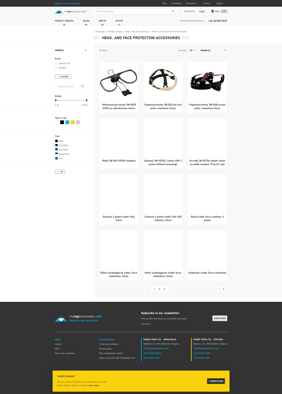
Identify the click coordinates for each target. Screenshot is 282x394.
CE (62, 171)
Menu (58, 339)
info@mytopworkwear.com (192, 20)
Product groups (64, 20)
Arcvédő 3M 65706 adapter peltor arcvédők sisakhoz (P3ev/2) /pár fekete (207, 164)
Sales (86, 20)
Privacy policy (105, 348)
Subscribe (220, 318)
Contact (206, 3)
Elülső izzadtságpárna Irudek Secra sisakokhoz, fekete (118, 274)
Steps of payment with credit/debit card (117, 357)
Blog (165, 3)
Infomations (191, 3)
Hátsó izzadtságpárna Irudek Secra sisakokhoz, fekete (163, 274)
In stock (65, 76)
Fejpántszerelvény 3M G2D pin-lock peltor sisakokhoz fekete (163, 106)
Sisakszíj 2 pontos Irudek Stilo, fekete (119, 218)
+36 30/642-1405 (201, 353)
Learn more (94, 385)
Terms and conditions (108, 344)
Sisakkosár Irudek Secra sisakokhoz (207, 272)
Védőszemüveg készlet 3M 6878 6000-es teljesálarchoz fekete (119, 106)
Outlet (119, 20)
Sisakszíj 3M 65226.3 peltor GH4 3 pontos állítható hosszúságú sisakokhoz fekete (163, 164)
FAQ (57, 348)
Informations (106, 339)
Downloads (176, 3)
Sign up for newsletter (65, 353)
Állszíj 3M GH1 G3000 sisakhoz (119, 160)
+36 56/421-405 (201, 357)
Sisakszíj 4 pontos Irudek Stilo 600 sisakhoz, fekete (163, 218)
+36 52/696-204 (151, 357)
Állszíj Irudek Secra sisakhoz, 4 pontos (207, 218)
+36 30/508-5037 (152, 353)
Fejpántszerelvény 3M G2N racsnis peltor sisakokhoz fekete (207, 106)
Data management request (111, 353)
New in (102, 20)
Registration (189, 11)
